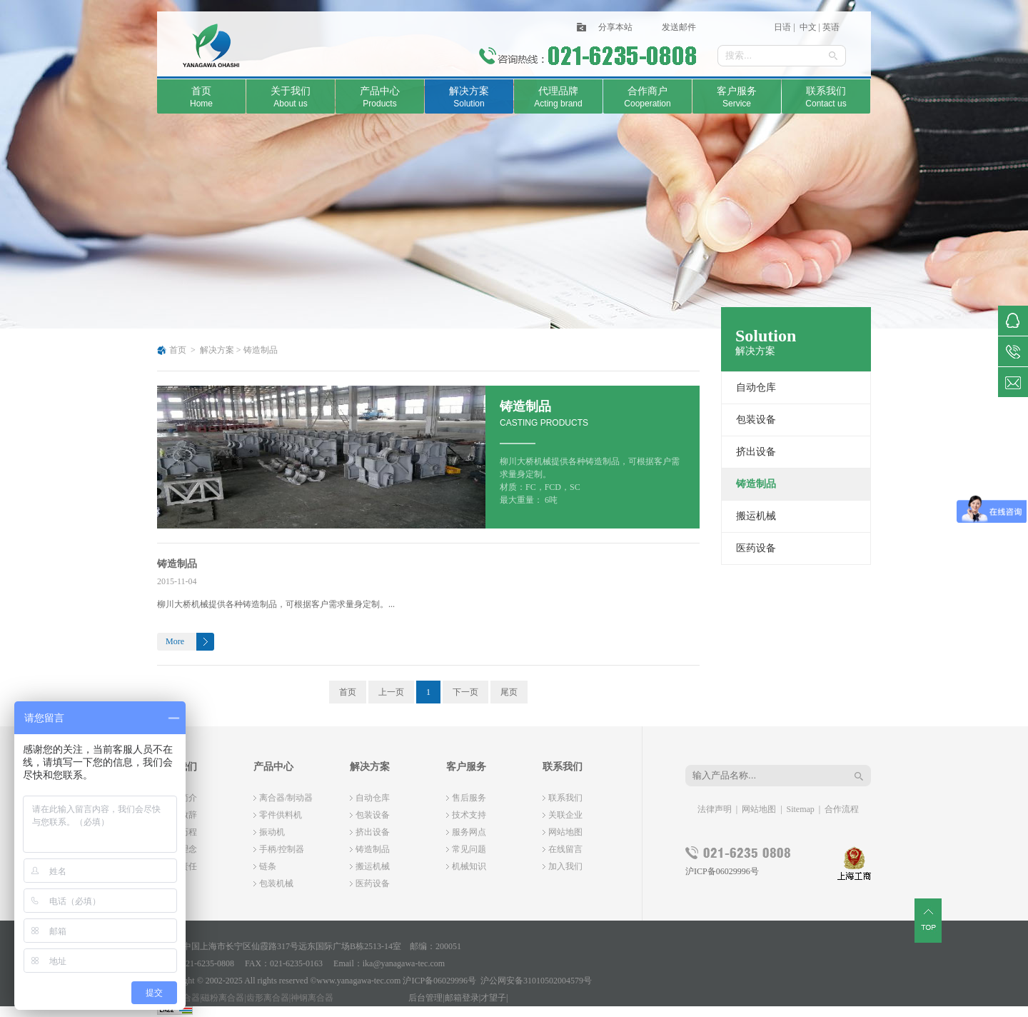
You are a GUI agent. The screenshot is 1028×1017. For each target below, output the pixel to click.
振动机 (272, 832)
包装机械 (276, 883)
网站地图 (565, 832)
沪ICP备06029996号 (722, 871)
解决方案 (217, 350)
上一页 (391, 692)
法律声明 (714, 809)
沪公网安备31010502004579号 (536, 981)
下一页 (465, 692)
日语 (782, 27)
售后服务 (469, 798)
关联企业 (565, 815)
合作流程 (842, 809)
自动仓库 (756, 387)
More (175, 641)
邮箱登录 (462, 998)
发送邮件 (679, 27)
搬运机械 (756, 516)
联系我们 (565, 798)
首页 (177, 350)
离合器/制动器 (286, 798)
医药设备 (756, 548)
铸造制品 (260, 350)
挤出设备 (756, 451)
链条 (267, 866)
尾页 (509, 692)
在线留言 (565, 849)
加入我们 (565, 866)
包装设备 (756, 419)
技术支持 (469, 815)
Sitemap (801, 809)
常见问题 (469, 849)
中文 (807, 27)
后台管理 (425, 998)
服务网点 (469, 832)
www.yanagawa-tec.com (359, 981)
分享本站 (615, 27)
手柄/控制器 (281, 849)
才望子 (493, 998)
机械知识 (469, 866)
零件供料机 (280, 815)
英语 (831, 27)
